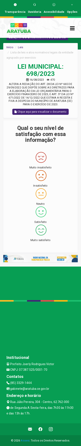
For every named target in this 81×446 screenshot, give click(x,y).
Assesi (25, 440)
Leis (20, 47)
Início (9, 47)
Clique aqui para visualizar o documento (40, 111)
